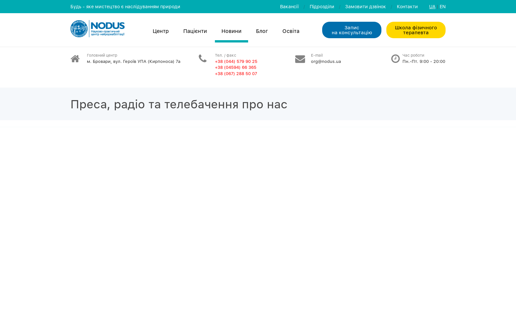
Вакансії (289, 6)
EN (443, 6)
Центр (161, 31)
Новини (231, 31)
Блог (262, 31)
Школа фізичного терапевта (416, 29)
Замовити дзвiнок (365, 6)
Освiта (290, 31)
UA (432, 6)
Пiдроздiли (322, 6)
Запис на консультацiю (352, 29)
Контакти (407, 6)
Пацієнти (195, 31)
